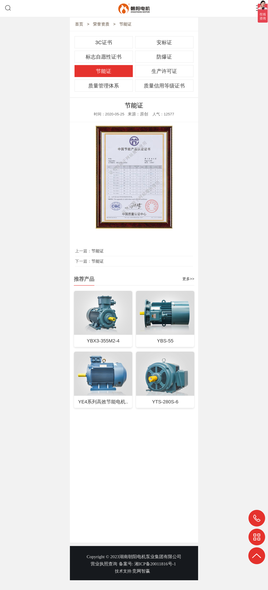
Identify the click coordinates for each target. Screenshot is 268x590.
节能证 (125, 24)
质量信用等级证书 (164, 86)
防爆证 (164, 57)
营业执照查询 (104, 573)
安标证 (164, 42)
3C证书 (103, 42)
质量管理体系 (103, 86)
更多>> (188, 279)
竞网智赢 (141, 580)
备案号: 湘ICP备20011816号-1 (147, 573)
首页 (79, 24)
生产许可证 (164, 71)
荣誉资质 (101, 24)
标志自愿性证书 (104, 57)
